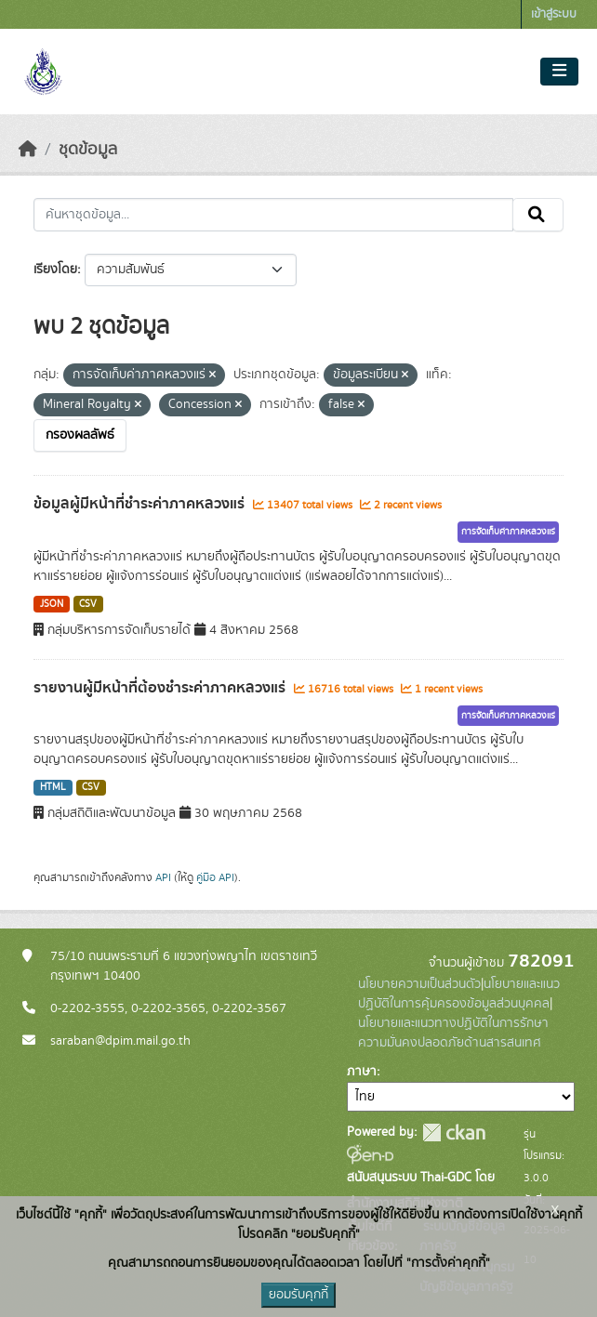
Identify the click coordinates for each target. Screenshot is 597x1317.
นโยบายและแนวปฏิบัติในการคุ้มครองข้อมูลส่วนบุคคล (459, 994)
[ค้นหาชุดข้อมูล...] (273, 214)
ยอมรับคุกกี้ (298, 1294)
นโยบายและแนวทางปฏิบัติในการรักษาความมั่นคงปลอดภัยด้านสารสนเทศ (453, 1033)
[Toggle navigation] (559, 72)
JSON (51, 604)
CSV (88, 604)
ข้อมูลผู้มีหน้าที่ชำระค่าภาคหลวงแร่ (140, 504)
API (163, 877)
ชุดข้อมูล (88, 150)
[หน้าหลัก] (28, 150)
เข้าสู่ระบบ (554, 14)
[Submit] (538, 214)
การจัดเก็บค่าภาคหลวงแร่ (508, 531)
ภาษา (362, 1071)
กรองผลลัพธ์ (80, 435)
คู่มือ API (215, 877)
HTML (53, 787)
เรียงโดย (55, 269)
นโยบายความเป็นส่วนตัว (419, 984)
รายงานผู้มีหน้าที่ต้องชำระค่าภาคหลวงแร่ (161, 688)
